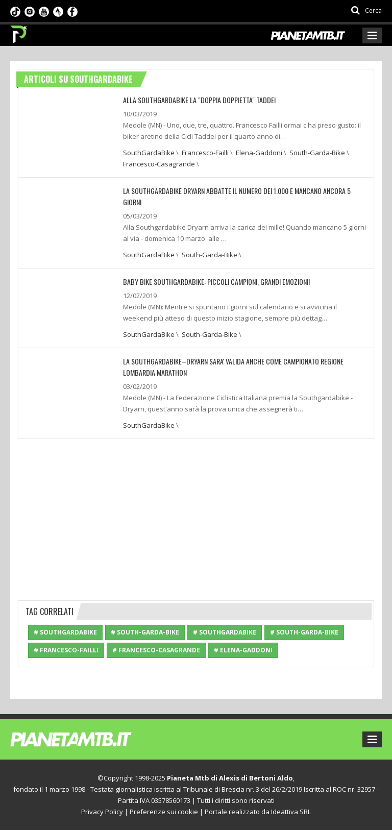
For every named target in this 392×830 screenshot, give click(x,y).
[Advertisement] (196, 518)
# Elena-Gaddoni (243, 650)
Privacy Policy (102, 811)
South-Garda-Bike (317, 152)
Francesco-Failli (205, 152)
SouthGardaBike (149, 152)
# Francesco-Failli (66, 650)
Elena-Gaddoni (259, 152)
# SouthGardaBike (65, 632)
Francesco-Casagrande (159, 163)
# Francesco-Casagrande (156, 650)
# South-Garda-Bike (145, 632)
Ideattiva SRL (291, 811)
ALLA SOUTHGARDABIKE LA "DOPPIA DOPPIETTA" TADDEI (199, 99)
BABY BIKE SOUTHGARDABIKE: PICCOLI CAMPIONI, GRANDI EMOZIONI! (216, 281)
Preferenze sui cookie (164, 811)
